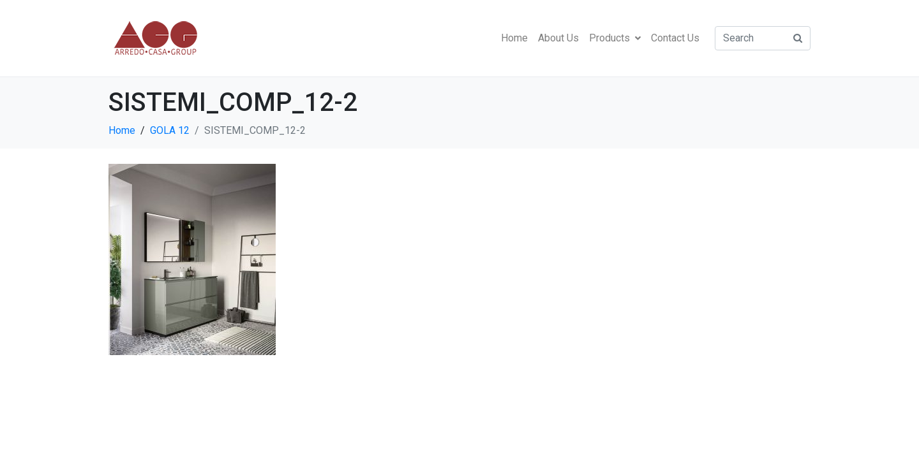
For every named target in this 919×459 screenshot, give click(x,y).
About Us (558, 38)
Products (615, 38)
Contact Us (675, 38)
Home (514, 38)
